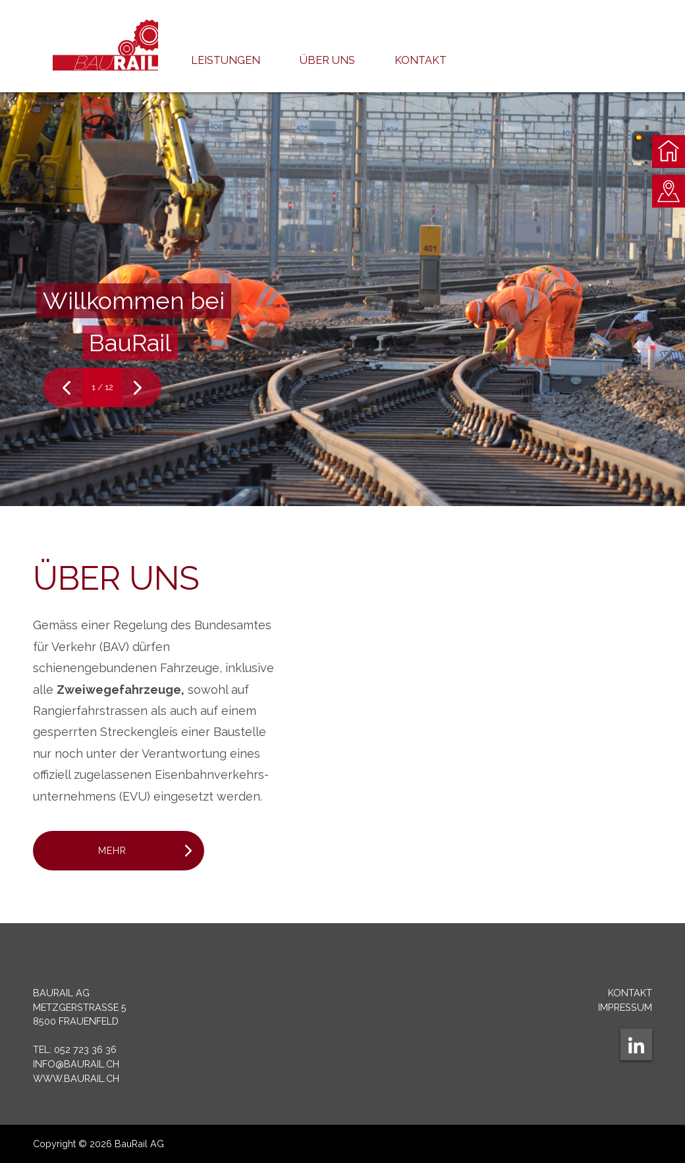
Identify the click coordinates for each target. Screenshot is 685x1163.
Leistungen (225, 60)
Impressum (625, 1007)
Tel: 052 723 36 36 (75, 1049)
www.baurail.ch (76, 1078)
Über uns (327, 60)
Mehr (112, 850)
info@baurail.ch (76, 1063)
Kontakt (421, 60)
